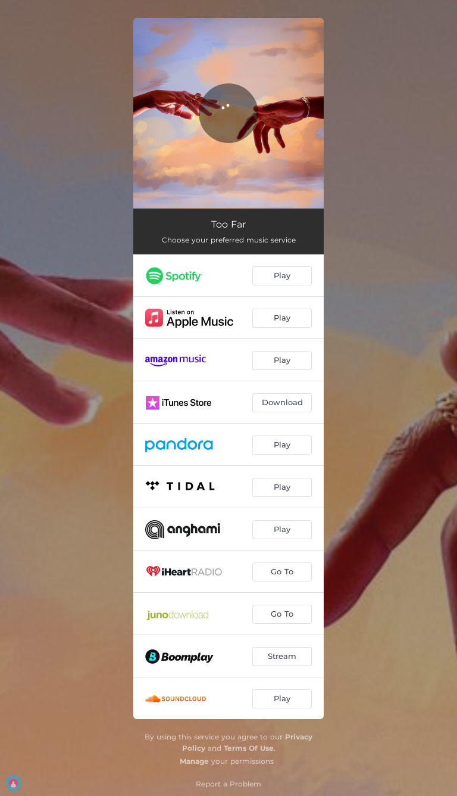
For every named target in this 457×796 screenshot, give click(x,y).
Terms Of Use (249, 748)
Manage (194, 761)
